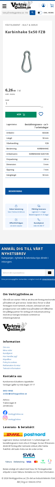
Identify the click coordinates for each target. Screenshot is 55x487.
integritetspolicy (48, 279)
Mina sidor (7, 350)
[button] (4, 6)
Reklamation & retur (11, 365)
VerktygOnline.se (15, 414)
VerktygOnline (14, 419)
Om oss (6, 347)
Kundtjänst (7, 353)
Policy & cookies (10, 362)
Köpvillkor (7, 359)
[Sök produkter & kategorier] (15, 12)
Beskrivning (15, 191)
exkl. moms (49, 13)
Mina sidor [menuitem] (43, 5)
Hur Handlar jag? (10, 356)
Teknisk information (12, 368)
